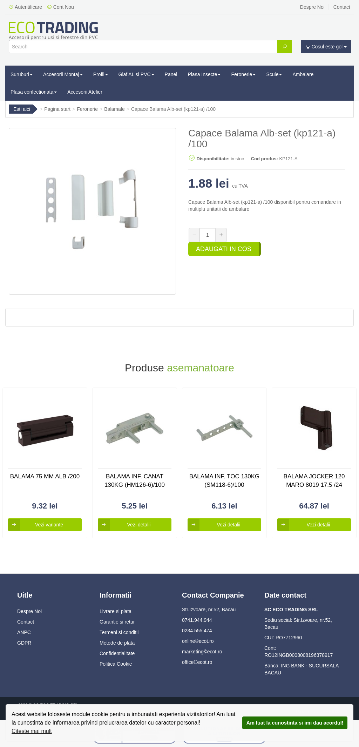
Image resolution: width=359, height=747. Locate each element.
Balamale (114, 109)
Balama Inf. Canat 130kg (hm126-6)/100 (134, 480)
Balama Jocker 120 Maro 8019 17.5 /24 (314, 480)
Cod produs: (264, 158)
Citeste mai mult (32, 731)
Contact (341, 7)
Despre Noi (312, 7)
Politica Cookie (116, 664)
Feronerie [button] (243, 74)
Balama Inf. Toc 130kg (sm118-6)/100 (224, 480)
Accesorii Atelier (84, 92)
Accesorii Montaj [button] (63, 74)
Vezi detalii (124, 525)
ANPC (24, 632)
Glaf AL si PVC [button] (136, 74)
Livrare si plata (115, 611)
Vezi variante (35, 525)
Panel (171, 74)
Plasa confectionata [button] (34, 92)
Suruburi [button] (22, 74)
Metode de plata (117, 643)
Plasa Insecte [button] (204, 74)
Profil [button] (100, 74)
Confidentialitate (117, 653)
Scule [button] (274, 74)
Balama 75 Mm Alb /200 (45, 476)
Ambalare (302, 74)
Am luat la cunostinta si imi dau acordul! (295, 723)
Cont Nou (60, 7)
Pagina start (57, 109)
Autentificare (25, 7)
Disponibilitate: (209, 157)
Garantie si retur (117, 622)
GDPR (24, 643)
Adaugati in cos (223, 249)
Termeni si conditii (119, 632)
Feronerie (87, 109)
